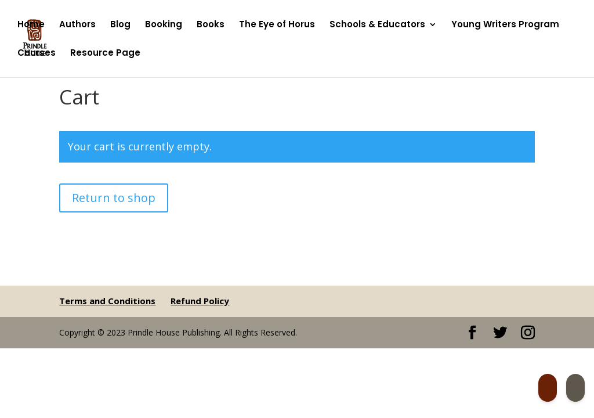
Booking (163, 25)
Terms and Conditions (107, 301)
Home (31, 25)
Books (210, 25)
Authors (77, 25)
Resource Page (105, 54)
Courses (36, 54)
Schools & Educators (377, 25)
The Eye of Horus (277, 25)
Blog (120, 25)
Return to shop (113, 198)
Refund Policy (200, 301)
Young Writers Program (505, 25)
